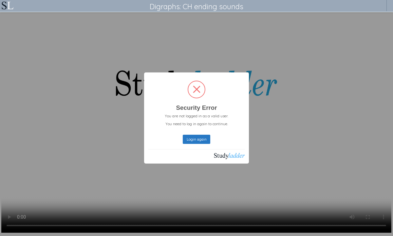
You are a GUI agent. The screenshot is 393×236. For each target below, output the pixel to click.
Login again (197, 139)
